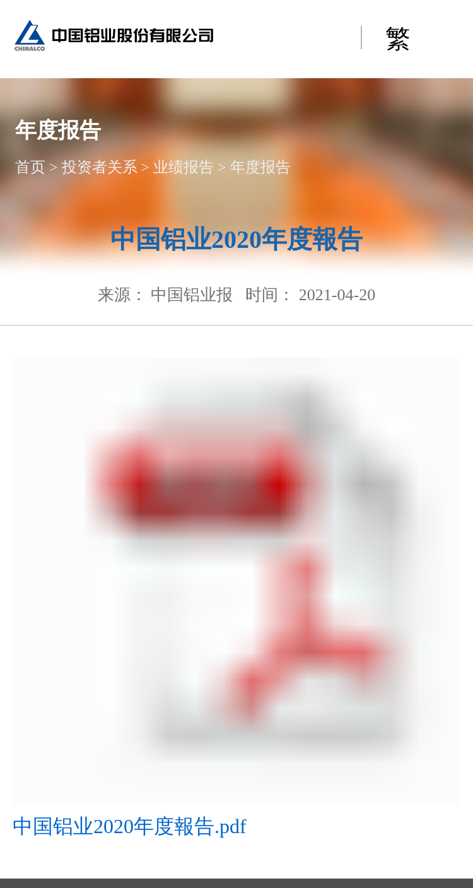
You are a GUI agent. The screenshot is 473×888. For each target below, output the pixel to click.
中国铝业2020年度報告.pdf (130, 826)
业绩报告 (183, 167)
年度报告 (260, 167)
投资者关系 (99, 167)
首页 (30, 167)
